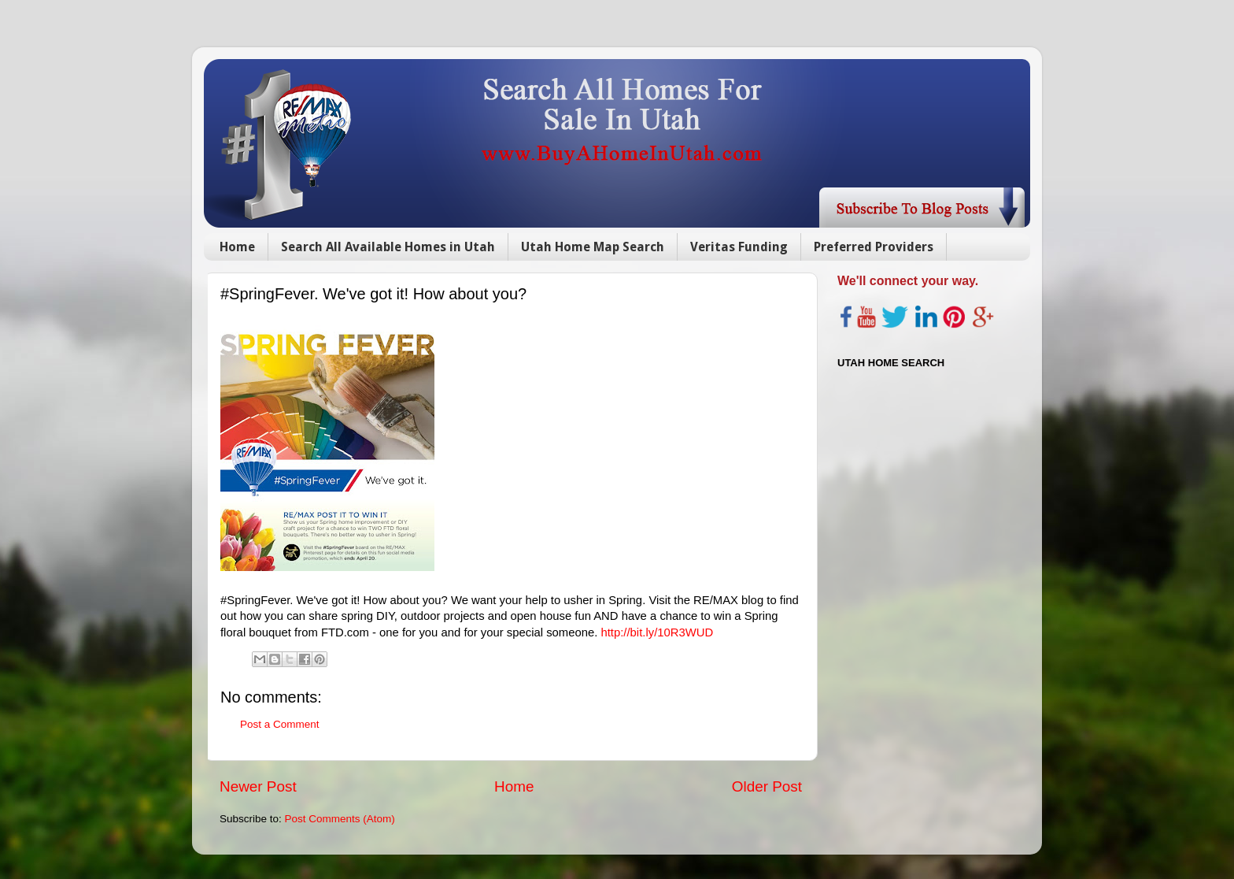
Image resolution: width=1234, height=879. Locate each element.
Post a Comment (280, 724)
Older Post (767, 786)
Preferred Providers (873, 246)
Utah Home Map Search (592, 246)
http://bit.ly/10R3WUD (656, 632)
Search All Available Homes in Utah (388, 246)
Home (237, 246)
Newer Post (258, 786)
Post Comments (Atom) (340, 819)
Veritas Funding (739, 246)
